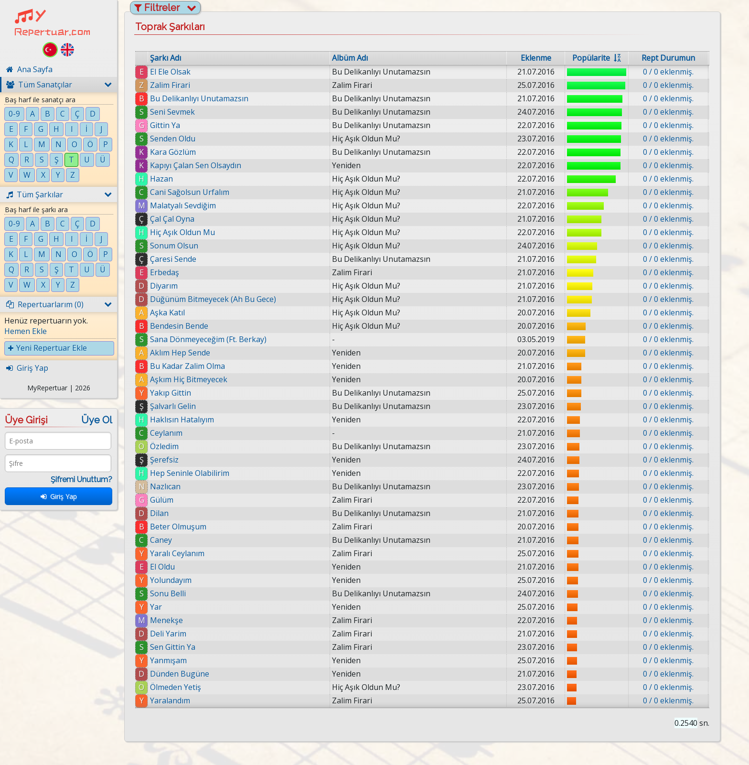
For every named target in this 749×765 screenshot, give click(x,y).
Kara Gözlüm (173, 152)
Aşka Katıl (167, 312)
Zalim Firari (170, 85)
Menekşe (166, 620)
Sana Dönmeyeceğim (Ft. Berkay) (208, 339)
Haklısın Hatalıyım (182, 419)
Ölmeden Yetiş (175, 687)
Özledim (164, 446)
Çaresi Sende (173, 259)
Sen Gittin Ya (172, 647)
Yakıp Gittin (170, 393)
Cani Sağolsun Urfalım (189, 192)
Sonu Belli (168, 593)
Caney (161, 540)
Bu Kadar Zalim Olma (187, 366)
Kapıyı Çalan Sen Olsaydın (195, 165)
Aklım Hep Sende (180, 352)
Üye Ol (96, 420)
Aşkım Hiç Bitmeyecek (188, 379)
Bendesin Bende (179, 326)
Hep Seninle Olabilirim (189, 473)
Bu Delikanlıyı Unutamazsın (199, 98)
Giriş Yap (59, 496)
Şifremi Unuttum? (81, 479)
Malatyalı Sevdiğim (183, 205)
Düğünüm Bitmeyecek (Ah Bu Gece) (213, 299)
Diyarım (164, 285)
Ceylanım (166, 433)
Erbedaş (164, 272)
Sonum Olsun (174, 245)
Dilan (159, 513)
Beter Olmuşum (178, 526)
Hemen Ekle (25, 331)
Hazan (161, 178)
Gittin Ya (165, 125)
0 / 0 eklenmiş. (668, 71)
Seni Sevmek (172, 112)
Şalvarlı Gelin (173, 406)
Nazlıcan (165, 486)
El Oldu (162, 566)
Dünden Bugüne (179, 673)
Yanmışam (168, 660)
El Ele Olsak (170, 71)
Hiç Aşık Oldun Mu (182, 232)
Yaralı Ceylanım (177, 553)
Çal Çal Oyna (172, 219)
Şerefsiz (164, 459)
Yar (156, 607)
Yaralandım (170, 700)
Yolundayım (171, 580)
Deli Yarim (168, 633)
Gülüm (161, 500)
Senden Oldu (172, 138)
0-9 (14, 113)
